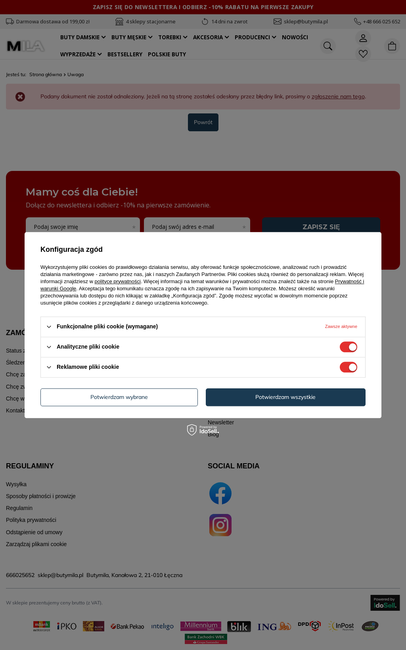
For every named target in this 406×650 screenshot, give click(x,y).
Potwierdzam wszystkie (285, 397)
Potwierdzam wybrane (119, 397)
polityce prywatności (118, 281)
